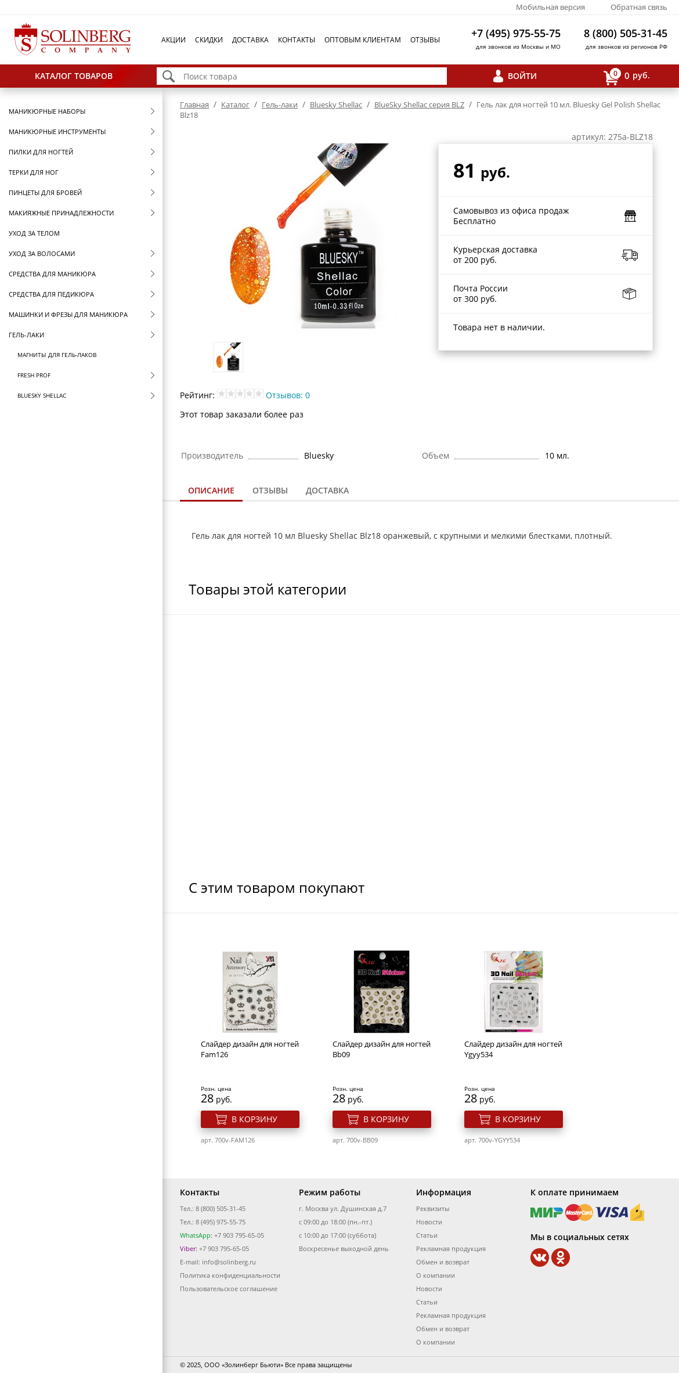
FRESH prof (33, 375)
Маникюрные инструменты (57, 131)
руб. (627, 76)
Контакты (296, 40)
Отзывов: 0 (288, 395)
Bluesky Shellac (41, 395)
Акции (173, 40)
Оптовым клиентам (362, 40)
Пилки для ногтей (41, 151)
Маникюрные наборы (47, 111)
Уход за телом (34, 233)
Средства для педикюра (51, 294)
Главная (194, 104)
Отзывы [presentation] (270, 490)
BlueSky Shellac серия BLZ (419, 104)
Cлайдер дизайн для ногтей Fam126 (250, 1049)
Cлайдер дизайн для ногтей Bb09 (382, 1049)
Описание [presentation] (211, 490)
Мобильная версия (550, 7)
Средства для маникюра (52, 273)
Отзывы (425, 40)
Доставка (250, 40)
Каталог (235, 104)
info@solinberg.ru (229, 1261)
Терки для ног (34, 172)
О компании (435, 1275)
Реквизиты (432, 1208)
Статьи (427, 1235)
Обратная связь (639, 7)
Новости (429, 1221)
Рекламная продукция (451, 1248)
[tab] (211, 491)
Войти (522, 75)
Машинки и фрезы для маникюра (68, 314)
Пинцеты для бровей (45, 192)
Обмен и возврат (442, 1261)
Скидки (209, 40)
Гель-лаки (26, 334)
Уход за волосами (42, 253)
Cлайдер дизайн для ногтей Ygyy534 (513, 1049)
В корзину (254, 1119)
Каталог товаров (74, 75)
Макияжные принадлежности (61, 212)
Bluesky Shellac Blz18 (340, 535)
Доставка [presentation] (327, 490)
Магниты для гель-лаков (56, 355)
